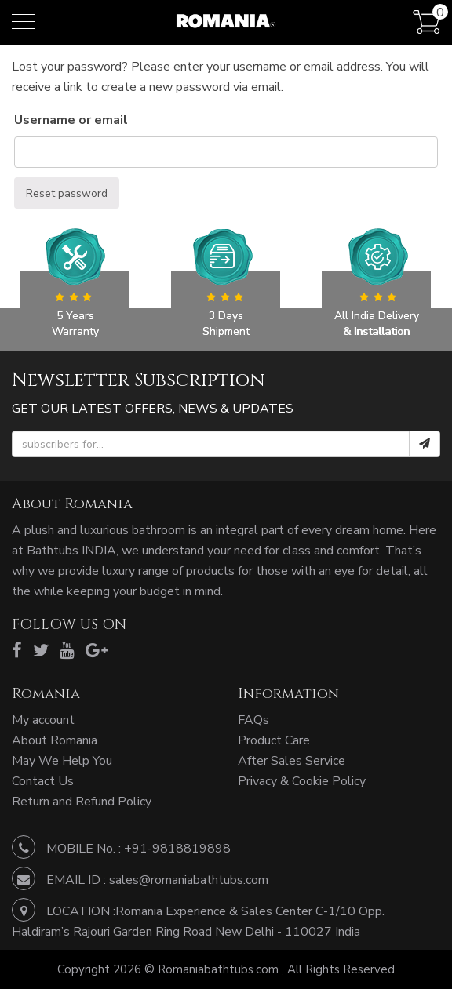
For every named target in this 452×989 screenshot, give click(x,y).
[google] (97, 651)
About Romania (54, 740)
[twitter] (41, 651)
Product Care (274, 740)
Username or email (71, 120)
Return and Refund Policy (81, 801)
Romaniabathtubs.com (220, 969)
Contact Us (43, 781)
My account (43, 720)
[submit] (424, 444)
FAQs (253, 720)
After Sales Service (291, 760)
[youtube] (67, 651)
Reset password (67, 193)
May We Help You (62, 760)
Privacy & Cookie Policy (302, 781)
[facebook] (17, 651)
